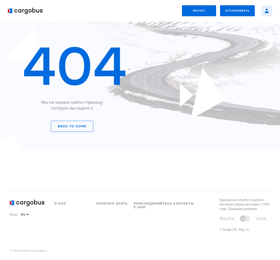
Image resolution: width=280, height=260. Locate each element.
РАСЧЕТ (199, 10)
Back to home (72, 126)
